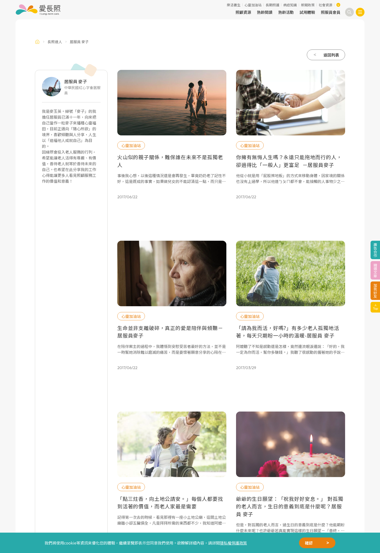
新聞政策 (308, 5)
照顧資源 (243, 12)
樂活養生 (233, 5)
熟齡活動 (286, 12)
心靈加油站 (253, 5)
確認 (309, 543)
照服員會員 (330, 12)
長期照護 (272, 5)
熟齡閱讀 (264, 12)
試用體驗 (307, 12)
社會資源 (325, 5)
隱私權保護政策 (233, 543)
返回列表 (331, 55)
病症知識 (290, 5)
